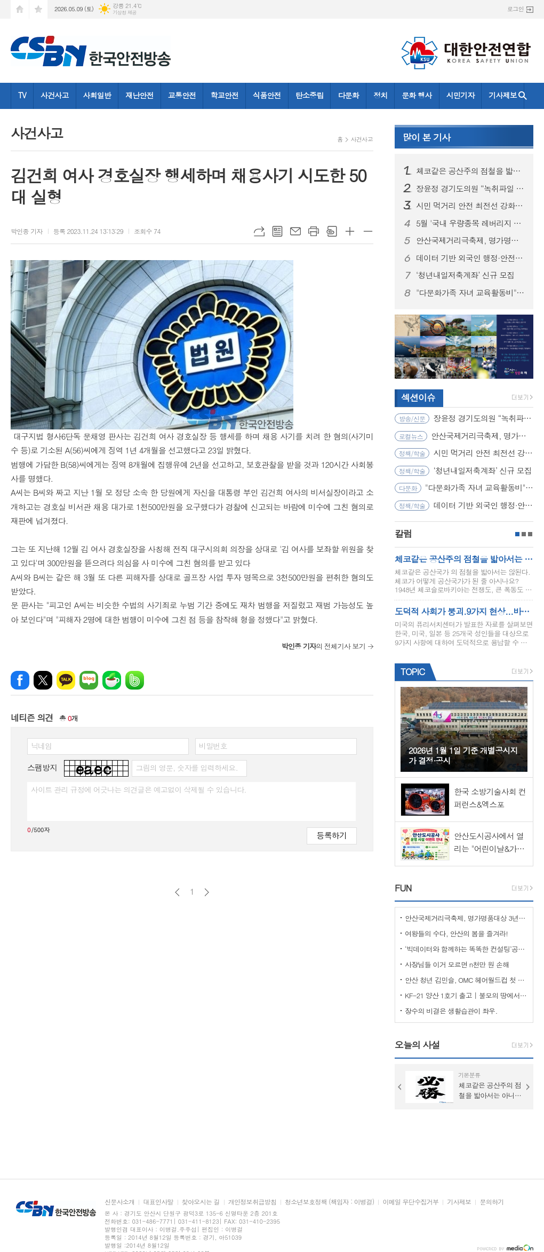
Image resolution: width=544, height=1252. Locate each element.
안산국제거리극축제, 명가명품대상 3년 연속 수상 (470, 240)
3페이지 (530, 534)
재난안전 (139, 95)
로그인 (515, 9)
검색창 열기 (522, 96)
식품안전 (267, 95)
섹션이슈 (418, 397)
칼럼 (403, 533)
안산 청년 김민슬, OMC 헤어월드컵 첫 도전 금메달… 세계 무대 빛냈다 (466, 980)
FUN (403, 887)
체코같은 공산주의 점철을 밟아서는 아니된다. (470, 171)
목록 (277, 231)
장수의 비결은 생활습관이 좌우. (451, 1011)
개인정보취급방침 (252, 1202)
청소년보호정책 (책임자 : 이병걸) (329, 1202)
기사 (426, 137)
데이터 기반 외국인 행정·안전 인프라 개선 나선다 (470, 258)
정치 (380, 95)
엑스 (43, 680)
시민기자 (460, 95)
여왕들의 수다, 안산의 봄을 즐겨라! (456, 933)
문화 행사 (416, 95)
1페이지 (517, 534)
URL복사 (259, 231)
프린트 (313, 231)
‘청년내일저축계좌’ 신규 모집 (465, 275)
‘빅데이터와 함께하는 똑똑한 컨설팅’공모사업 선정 (466, 949)
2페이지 (524, 534)
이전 (177, 892)
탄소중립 (309, 95)
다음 (207, 892)
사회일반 (97, 95)
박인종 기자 (27, 231)
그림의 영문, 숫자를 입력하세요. (186, 767)
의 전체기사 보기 (323, 646)
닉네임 (41, 745)
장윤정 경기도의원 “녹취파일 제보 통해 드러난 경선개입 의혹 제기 (470, 188)
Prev (400, 1087)
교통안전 (182, 95)
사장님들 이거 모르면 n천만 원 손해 (457, 964)
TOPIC (413, 671)
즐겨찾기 (38, 9)
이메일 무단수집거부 (410, 1202)
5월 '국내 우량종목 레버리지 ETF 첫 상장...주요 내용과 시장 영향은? (470, 223)
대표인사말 (158, 1202)
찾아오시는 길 (201, 1202)
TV (22, 95)
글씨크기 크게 (350, 231)
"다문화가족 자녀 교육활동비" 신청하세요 (470, 292)
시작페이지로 (20, 9)
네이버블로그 (88, 680)
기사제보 (503, 95)
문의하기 (491, 1202)
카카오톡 (66, 680)
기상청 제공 (125, 12)
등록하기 (332, 835)
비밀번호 (213, 745)
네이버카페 (111, 680)
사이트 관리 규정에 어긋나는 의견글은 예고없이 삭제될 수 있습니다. (138, 789)
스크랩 (331, 231)
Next (528, 1087)
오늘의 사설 (417, 1044)
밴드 (134, 680)
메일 (295, 231)
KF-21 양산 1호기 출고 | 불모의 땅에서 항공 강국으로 (466, 995)
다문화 (348, 95)
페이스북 (20, 680)
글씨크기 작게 (368, 231)
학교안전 (224, 95)
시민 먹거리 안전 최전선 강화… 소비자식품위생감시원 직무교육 (470, 205)
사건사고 (55, 95)
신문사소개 (119, 1202)
